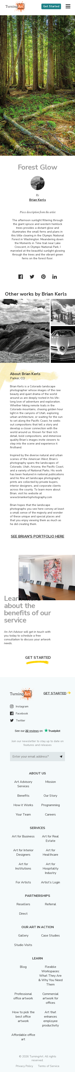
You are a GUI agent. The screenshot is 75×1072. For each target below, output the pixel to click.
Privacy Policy (24, 1066)
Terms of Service (48, 1066)
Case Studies (50, 935)
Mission (50, 782)
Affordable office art (23, 1037)
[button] (68, 6)
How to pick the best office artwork (23, 1016)
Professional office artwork (23, 996)
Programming (50, 805)
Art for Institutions (23, 866)
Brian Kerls (37, 200)
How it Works (23, 805)
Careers (50, 814)
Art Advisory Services (23, 784)
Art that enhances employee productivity (50, 1019)
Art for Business (23, 836)
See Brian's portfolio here (37, 536)
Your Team (23, 814)
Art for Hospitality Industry (50, 868)
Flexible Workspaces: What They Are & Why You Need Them (50, 976)
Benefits (23, 795)
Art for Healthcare (50, 852)
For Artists (23, 882)
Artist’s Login (50, 882)
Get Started (51, 6)
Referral (50, 904)
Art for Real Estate (50, 838)
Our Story (50, 795)
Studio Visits (23, 945)
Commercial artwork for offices (50, 998)
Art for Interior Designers (23, 852)
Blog (23, 967)
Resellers (23, 904)
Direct (23, 913)
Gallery (23, 935)
